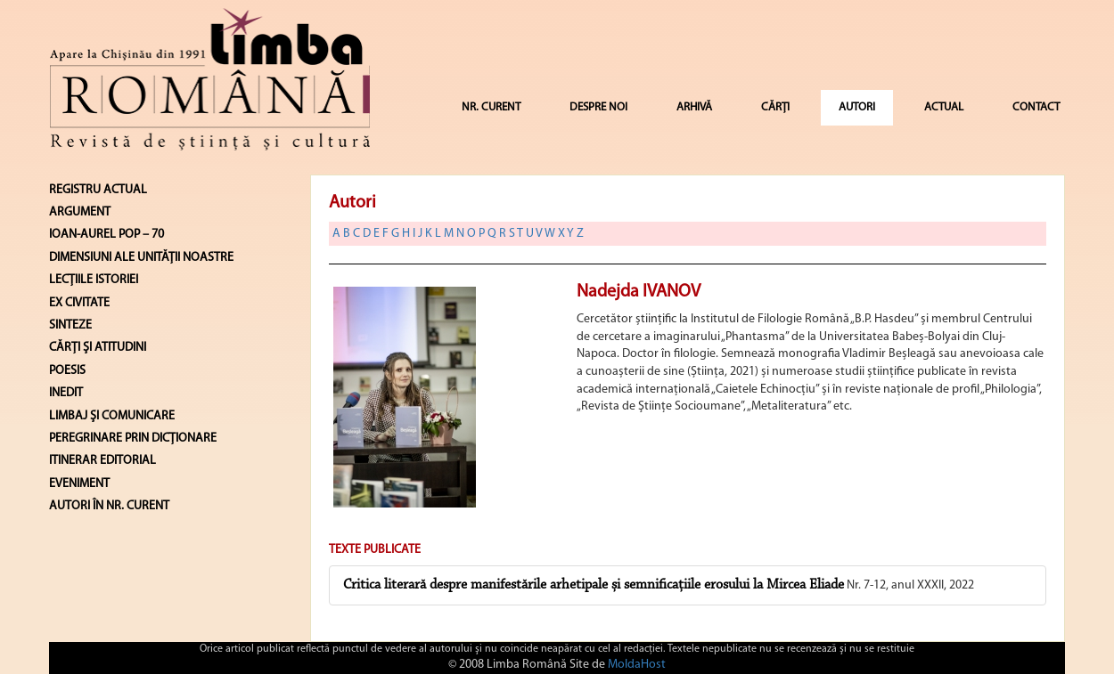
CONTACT (1036, 107)
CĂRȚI (775, 107)
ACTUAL (943, 107)
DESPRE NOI (598, 107)
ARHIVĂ (694, 107)
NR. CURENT (491, 107)
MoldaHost (637, 664)
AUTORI (857, 107)
